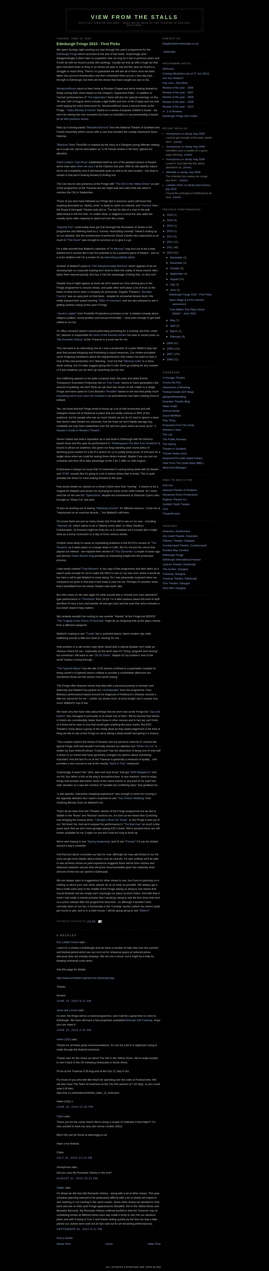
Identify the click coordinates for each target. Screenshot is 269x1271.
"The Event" (74, 240)
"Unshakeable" (110, 690)
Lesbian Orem (174, 185)
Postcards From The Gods (178, 425)
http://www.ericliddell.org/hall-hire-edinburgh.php (85, 978)
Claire (60, 1116)
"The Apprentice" (97, 97)
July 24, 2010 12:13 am (74, 1157)
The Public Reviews (174, 439)
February (176, 336)
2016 (170, 220)
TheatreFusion (171, 513)
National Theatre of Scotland (180, 490)
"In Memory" (117, 248)
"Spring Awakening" (98, 841)
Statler (60, 1187)
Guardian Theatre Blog (176, 401)
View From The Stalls (134, 17)
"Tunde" (90, 633)
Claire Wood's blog (83, 555)
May (173, 320)
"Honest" (146, 205)
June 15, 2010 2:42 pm (74, 1030)
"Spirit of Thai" (117, 763)
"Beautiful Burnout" (97, 127)
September (177, 273)
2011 (170, 247)
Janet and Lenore (67, 1010)
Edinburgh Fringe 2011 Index (180, 116)
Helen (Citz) (64, 1039)
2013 (170, 236)
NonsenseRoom (66, 88)
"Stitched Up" (64, 525)
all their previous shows (74, 118)
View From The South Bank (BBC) (183, 463)
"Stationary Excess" (107, 508)
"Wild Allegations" (140, 772)
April (173, 325)
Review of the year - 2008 (178, 97)
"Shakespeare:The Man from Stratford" (134, 443)
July (173, 284)
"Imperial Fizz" (65, 227)
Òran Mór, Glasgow (174, 588)
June (173, 289)
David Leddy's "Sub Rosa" (73, 162)
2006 (170, 359)
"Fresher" (130, 841)
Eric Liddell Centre (68, 942)
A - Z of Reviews (172, 111)
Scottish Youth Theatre (176, 504)
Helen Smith (170, 406)
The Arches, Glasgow (175, 569)
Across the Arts (172, 382)
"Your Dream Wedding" (131, 798)
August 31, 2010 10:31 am (77, 1178)
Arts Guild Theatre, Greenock (180, 536)
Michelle (171, 172)
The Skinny (169, 444)
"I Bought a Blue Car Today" (111, 819)
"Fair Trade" (113, 382)
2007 (170, 354)
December (176, 257)
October (175, 268)
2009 (170, 343)
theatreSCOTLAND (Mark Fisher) (182, 458)
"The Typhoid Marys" (69, 668)
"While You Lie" (145, 746)
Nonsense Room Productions (180, 494)
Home (109, 1243)
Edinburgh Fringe (67, 54)
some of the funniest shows (109, 335)
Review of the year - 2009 (178, 101)
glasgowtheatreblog (174, 396)
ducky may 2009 (195, 133)
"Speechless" (93, 495)
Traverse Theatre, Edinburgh (180, 578)
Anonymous (173, 133)
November (176, 262)
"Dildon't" (144, 910)
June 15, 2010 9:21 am (74, 1000)
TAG (165, 509)
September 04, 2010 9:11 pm (79, 1229)
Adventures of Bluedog (176, 387)
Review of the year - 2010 (178, 106)
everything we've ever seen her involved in (82, 395)
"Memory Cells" (132, 361)
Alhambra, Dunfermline (176, 531)
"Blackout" (63, 144)
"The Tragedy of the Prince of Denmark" (80, 620)
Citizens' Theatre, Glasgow (179, 540)
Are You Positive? (173, 78)
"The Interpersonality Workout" (109, 266)
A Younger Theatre (174, 377)
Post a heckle (65, 1238)
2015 (170, 225)
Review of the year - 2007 (178, 92)
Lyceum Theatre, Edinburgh (179, 564)
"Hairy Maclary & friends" (81, 110)
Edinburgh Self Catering (138, 1020)
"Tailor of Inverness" (110, 300)
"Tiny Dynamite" (123, 551)
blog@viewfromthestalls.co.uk (180, 43)
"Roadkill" (111, 391)
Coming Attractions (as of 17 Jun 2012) (186, 73)
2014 (170, 231)
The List (167, 434)
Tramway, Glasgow (174, 573)
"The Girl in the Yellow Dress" (132, 183)
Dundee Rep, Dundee (176, 550)
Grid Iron (168, 485)
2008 (170, 348)
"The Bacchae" (132, 824)
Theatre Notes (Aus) (175, 453)
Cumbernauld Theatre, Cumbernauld (185, 545)
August (174, 279)
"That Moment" (90, 568)
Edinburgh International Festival (182, 559)
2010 (170, 252)
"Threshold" (88, 599)
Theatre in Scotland (174, 448)
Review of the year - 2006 (178, 87)
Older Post (154, 1243)
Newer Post (63, 1243)
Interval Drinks (171, 410)
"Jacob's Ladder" (67, 313)
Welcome (168, 68)
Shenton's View (172, 429)
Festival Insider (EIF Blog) (178, 391)
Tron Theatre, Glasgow (176, 583)
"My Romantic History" (70, 339)
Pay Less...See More (175, 82)
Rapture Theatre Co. (175, 499)
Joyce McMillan (172, 415)
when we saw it (86, 166)
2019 (170, 214)
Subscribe (169, 51)
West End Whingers (174, 467)
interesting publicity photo (119, 257)
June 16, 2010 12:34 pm (75, 1106)
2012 (170, 241)
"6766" (66, 473)
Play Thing (169, 420)
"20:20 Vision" (102, 655)
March (174, 331)
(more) (178, 141)
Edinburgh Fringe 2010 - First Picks (88, 44)
